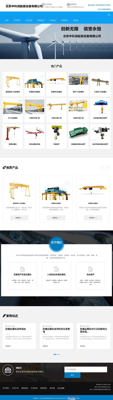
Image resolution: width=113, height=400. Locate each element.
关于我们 (17, 20)
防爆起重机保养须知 (15, 329)
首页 (6, 20)
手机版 (78, 394)
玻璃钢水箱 (71, 398)
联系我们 (65, 20)
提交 (102, 369)
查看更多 (19, 218)
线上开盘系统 (84, 398)
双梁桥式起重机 (56, 203)
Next (107, 166)
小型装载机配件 (56, 398)
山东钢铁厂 (64, 398)
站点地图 (61, 384)
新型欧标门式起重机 (19, 203)
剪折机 (41, 398)
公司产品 (29, 20)
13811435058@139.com (75, 7)
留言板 (75, 20)
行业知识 (53, 20)
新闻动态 (41, 20)
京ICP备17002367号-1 (61, 394)
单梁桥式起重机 (93, 203)
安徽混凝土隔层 (48, 398)
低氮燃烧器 (77, 398)
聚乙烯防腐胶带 (35, 398)
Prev (101, 166)
